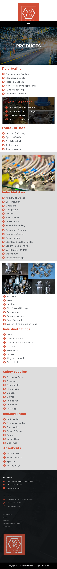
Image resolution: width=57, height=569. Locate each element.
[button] (28, 24)
